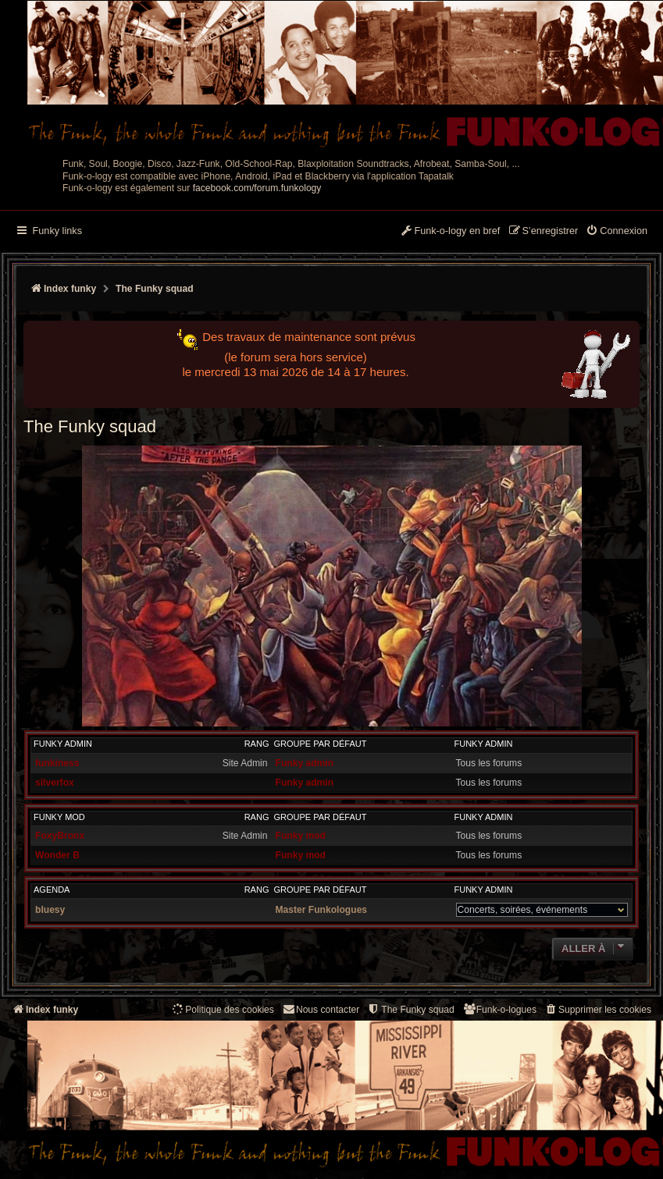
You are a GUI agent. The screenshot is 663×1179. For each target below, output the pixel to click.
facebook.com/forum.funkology (257, 188)
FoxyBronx (59, 835)
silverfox (54, 782)
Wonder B (57, 855)
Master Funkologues (322, 909)
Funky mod (59, 817)
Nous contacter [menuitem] (320, 1009)
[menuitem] (616, 232)
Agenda (52, 889)
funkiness (57, 763)
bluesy (50, 909)
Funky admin (63, 743)
